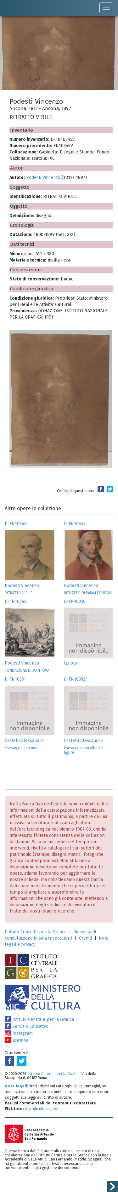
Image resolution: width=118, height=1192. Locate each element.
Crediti (85, 938)
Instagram (19, 1033)
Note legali (16, 1086)
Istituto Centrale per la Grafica (35, 932)
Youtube (17, 1040)
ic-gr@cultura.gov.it (42, 1108)
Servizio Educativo (26, 1026)
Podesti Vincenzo (43, 177)
